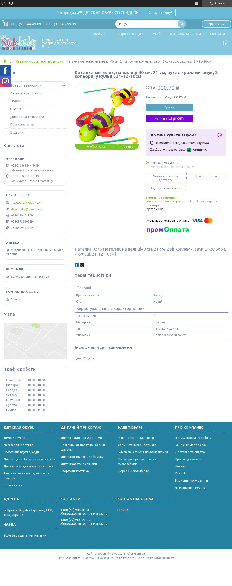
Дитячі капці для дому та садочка (29, 466)
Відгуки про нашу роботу (193, 437)
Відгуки (16, 132)
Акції (156, 34)
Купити (169, 107)
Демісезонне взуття (18, 444)
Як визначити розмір (190, 487)
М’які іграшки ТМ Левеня (136, 437)
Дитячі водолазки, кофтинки (82, 456)
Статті (15, 109)
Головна (99, 34)
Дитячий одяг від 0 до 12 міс (81, 437)
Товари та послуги (129, 34)
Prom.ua (139, 553)
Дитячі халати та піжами (79, 463)
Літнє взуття (13, 485)
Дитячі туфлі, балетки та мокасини (29, 459)
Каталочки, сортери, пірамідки (39, 61)
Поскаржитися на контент (116, 557)
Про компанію (22, 124)
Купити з (169, 119)
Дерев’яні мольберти (133, 471)
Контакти (217, 34)
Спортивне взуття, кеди (21, 452)
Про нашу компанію (189, 459)
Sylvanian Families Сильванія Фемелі (143, 452)
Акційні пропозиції (26, 93)
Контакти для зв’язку (190, 444)
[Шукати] (182, 24)
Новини (16, 101)
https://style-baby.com (26, 202)
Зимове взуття (14, 437)
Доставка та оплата (185, 34)
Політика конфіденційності (155, 557)
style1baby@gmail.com (27, 209)
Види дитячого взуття (191, 480)
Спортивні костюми (75, 471)
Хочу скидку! (160, 12)
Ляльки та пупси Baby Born (137, 444)
